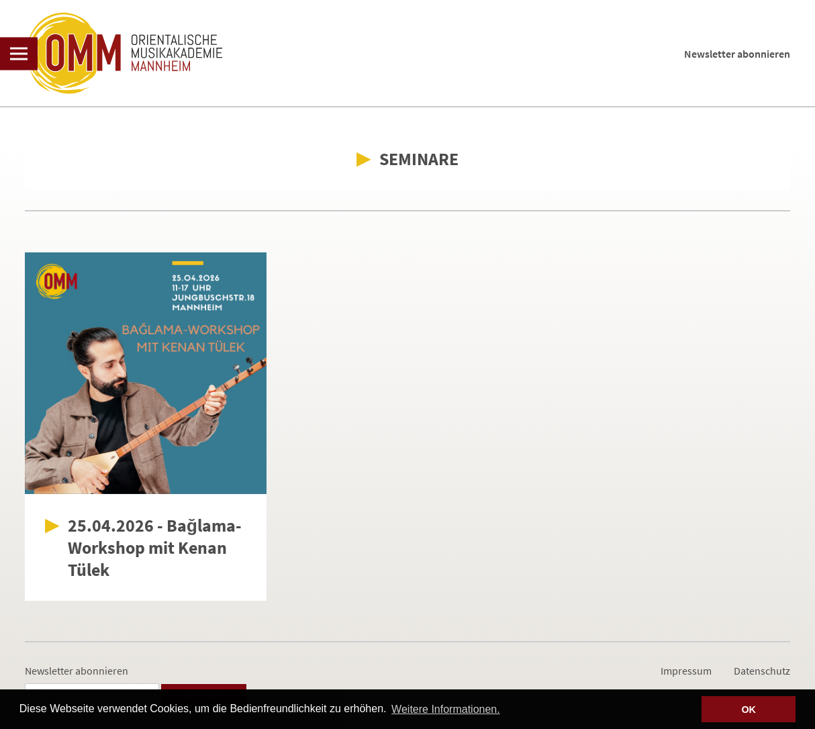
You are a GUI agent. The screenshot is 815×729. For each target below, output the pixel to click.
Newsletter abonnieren (737, 53)
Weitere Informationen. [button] (445, 709)
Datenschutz (762, 670)
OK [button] (748, 709)
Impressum (686, 670)
